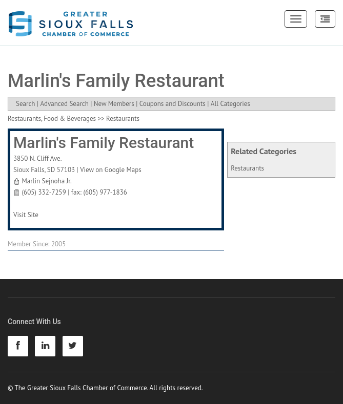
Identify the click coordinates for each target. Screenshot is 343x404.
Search (25, 103)
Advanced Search (64, 103)
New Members (114, 103)
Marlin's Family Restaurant (103, 142)
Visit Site (25, 214)
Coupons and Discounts (172, 103)
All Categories (230, 103)
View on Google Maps (111, 169)
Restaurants (247, 168)
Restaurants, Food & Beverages (52, 118)
